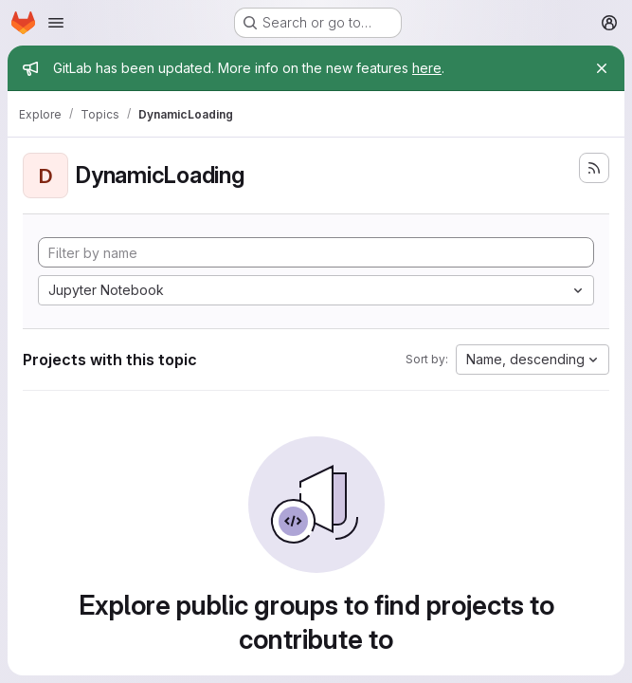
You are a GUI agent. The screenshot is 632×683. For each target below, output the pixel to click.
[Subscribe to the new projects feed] (594, 168)
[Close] (601, 68)
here (427, 68)
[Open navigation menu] (56, 23)
